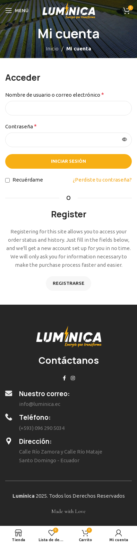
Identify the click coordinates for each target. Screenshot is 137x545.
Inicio (52, 48)
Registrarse (68, 283)
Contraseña (21, 126)
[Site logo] (68, 10)
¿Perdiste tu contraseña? (102, 180)
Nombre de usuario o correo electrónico (54, 94)
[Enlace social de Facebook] (64, 378)
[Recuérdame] (7, 180)
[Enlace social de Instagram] (73, 378)
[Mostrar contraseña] (124, 140)
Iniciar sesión (68, 161)
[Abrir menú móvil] (17, 10)
